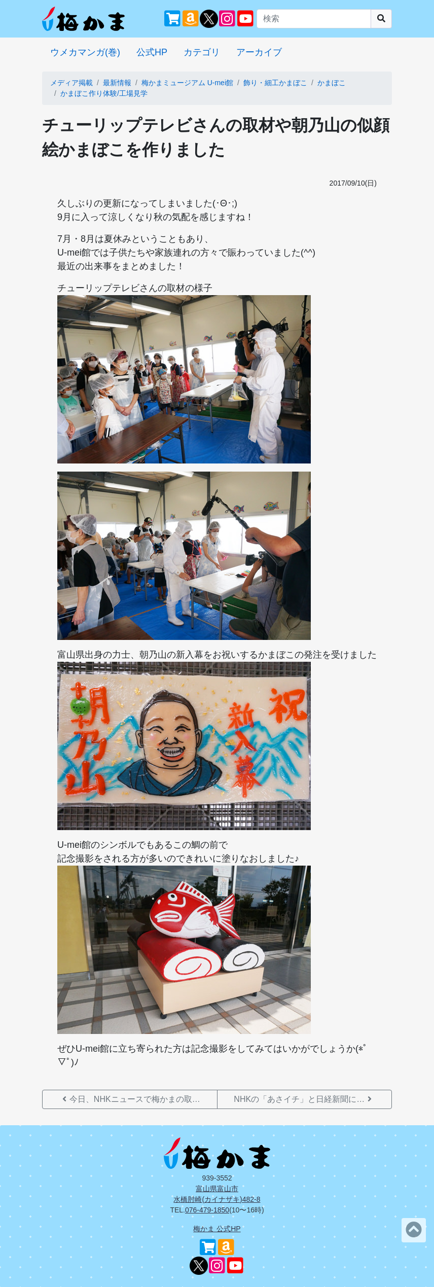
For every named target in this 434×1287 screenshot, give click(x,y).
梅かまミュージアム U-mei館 (187, 83)
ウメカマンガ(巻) (85, 52)
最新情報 (117, 83)
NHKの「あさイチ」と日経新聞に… (304, 1099)
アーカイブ (259, 52)
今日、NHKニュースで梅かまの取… (129, 1099)
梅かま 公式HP (216, 1229)
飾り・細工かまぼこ (275, 83)
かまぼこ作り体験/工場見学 (104, 93)
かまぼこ (331, 83)
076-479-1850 (207, 1210)
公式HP (151, 52)
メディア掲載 (71, 83)
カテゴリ (202, 52)
